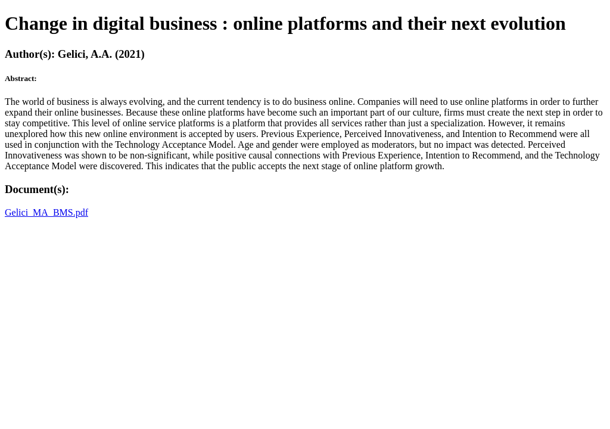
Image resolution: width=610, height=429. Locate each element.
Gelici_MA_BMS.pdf (46, 212)
